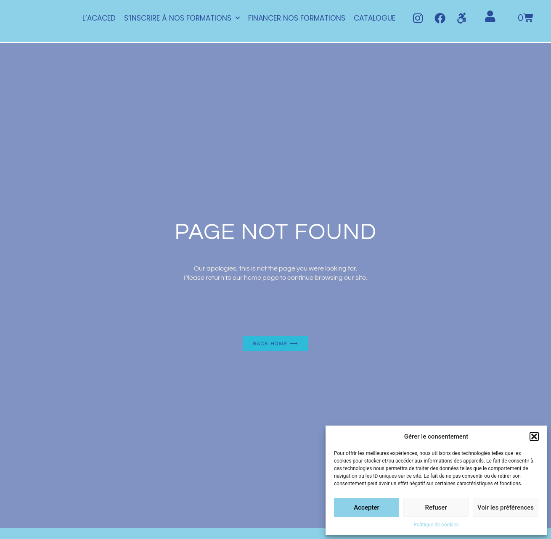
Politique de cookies (435, 525)
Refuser (436, 507)
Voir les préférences (505, 507)
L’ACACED (98, 18)
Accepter (366, 507)
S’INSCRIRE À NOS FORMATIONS (181, 18)
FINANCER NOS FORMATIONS (296, 18)
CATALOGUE (374, 18)
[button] (534, 436)
